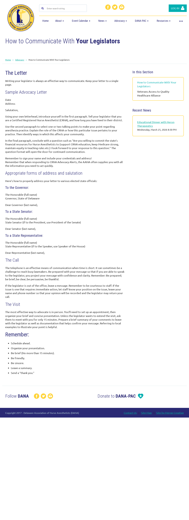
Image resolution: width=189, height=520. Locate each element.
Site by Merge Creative (170, 412)
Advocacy (19, 59)
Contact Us (130, 412)
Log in (175, 8)
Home (8, 59)
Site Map (146, 412)
